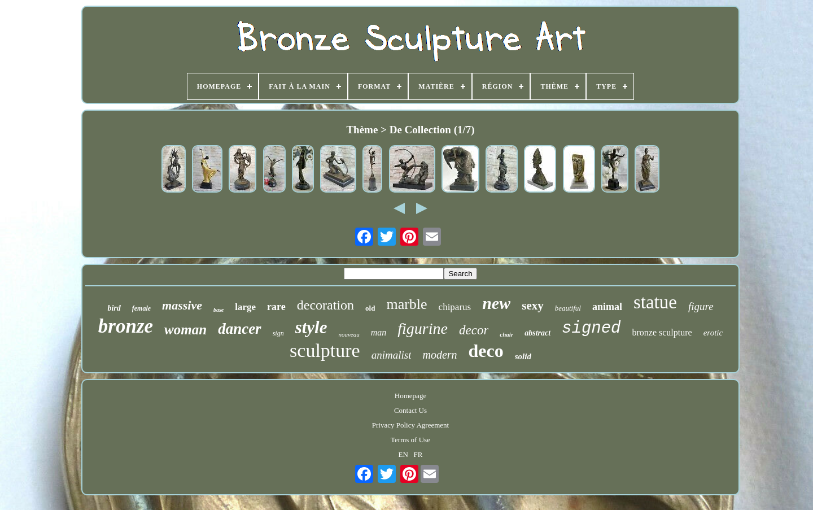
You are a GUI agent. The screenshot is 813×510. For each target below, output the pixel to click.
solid (523, 356)
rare (276, 306)
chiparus (455, 307)
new (496, 303)
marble (406, 304)
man (379, 332)
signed (591, 328)
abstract (537, 333)
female (141, 308)
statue (655, 302)
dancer (239, 328)
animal (607, 306)
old (370, 308)
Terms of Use (410, 439)
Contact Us (410, 410)
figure (701, 306)
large (245, 307)
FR (418, 454)
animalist (391, 355)
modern (439, 354)
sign (278, 333)
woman (185, 329)
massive (182, 305)
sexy (533, 305)
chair (506, 334)
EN (403, 454)
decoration (325, 305)
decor (473, 330)
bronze (125, 326)
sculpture (325, 350)
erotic (713, 332)
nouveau (348, 334)
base (218, 310)
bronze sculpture (662, 332)
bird (113, 308)
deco (486, 351)
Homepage (410, 395)
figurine (422, 328)
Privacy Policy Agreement (410, 425)
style (311, 327)
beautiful (568, 308)
